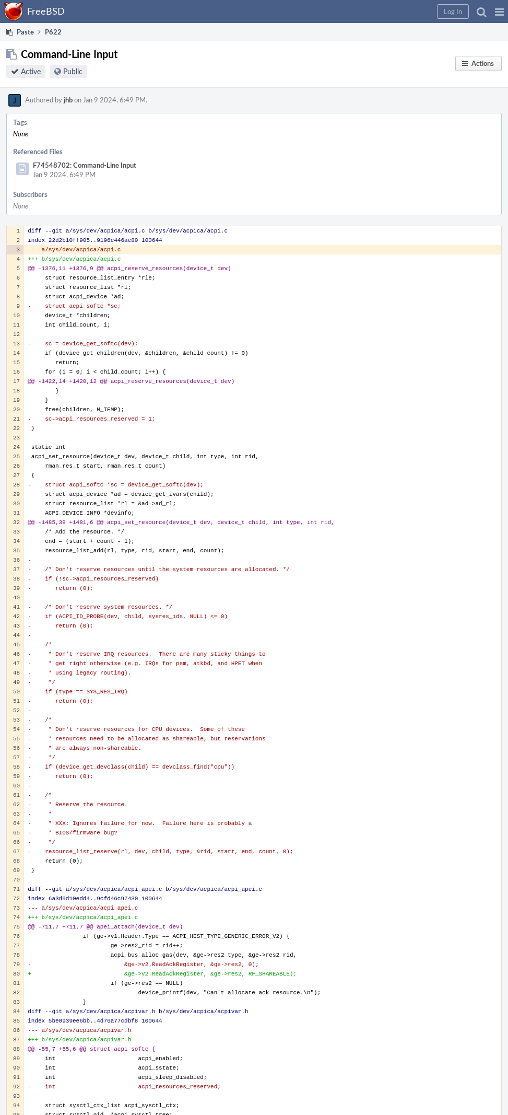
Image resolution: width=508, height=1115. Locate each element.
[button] (499, 11)
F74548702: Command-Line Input (84, 165)
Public (72, 71)
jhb (68, 99)
